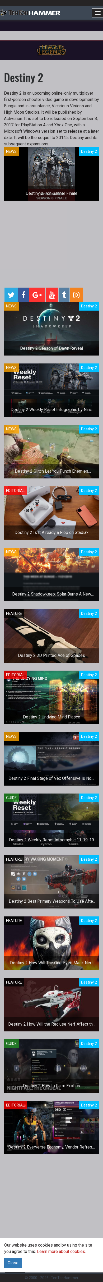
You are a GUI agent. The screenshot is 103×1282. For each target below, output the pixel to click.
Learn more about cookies (61, 1251)
